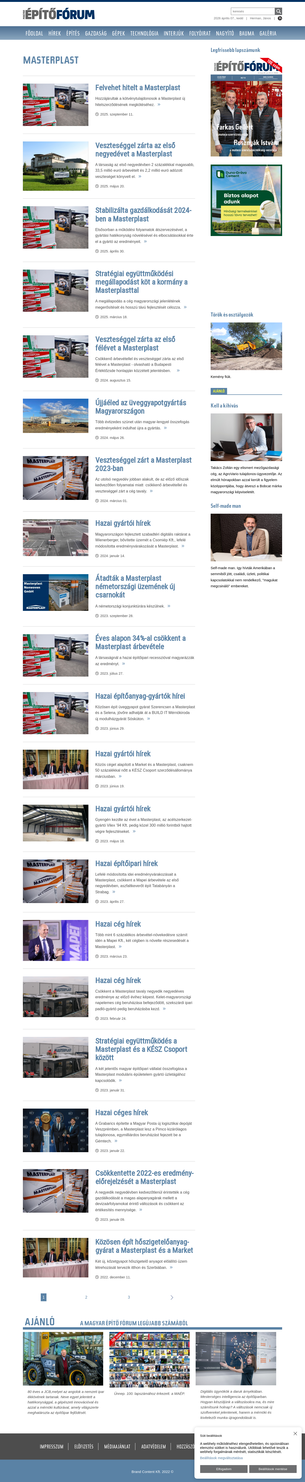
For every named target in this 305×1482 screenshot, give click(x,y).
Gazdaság (96, 34)
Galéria (267, 34)
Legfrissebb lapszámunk (235, 50)
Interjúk (174, 34)
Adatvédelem (153, 1447)
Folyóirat (200, 34)
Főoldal (34, 34)
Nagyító (225, 34)
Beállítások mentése (273, 1469)
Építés (73, 34)
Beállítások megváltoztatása (221, 1458)
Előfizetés (83, 1447)
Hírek (54, 34)
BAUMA (246, 34)
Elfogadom (224, 1469)
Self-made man (226, 506)
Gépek (118, 34)
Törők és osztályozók (232, 315)
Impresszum (51, 1447)
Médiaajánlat (117, 1447)
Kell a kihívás (224, 406)
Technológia (144, 34)
